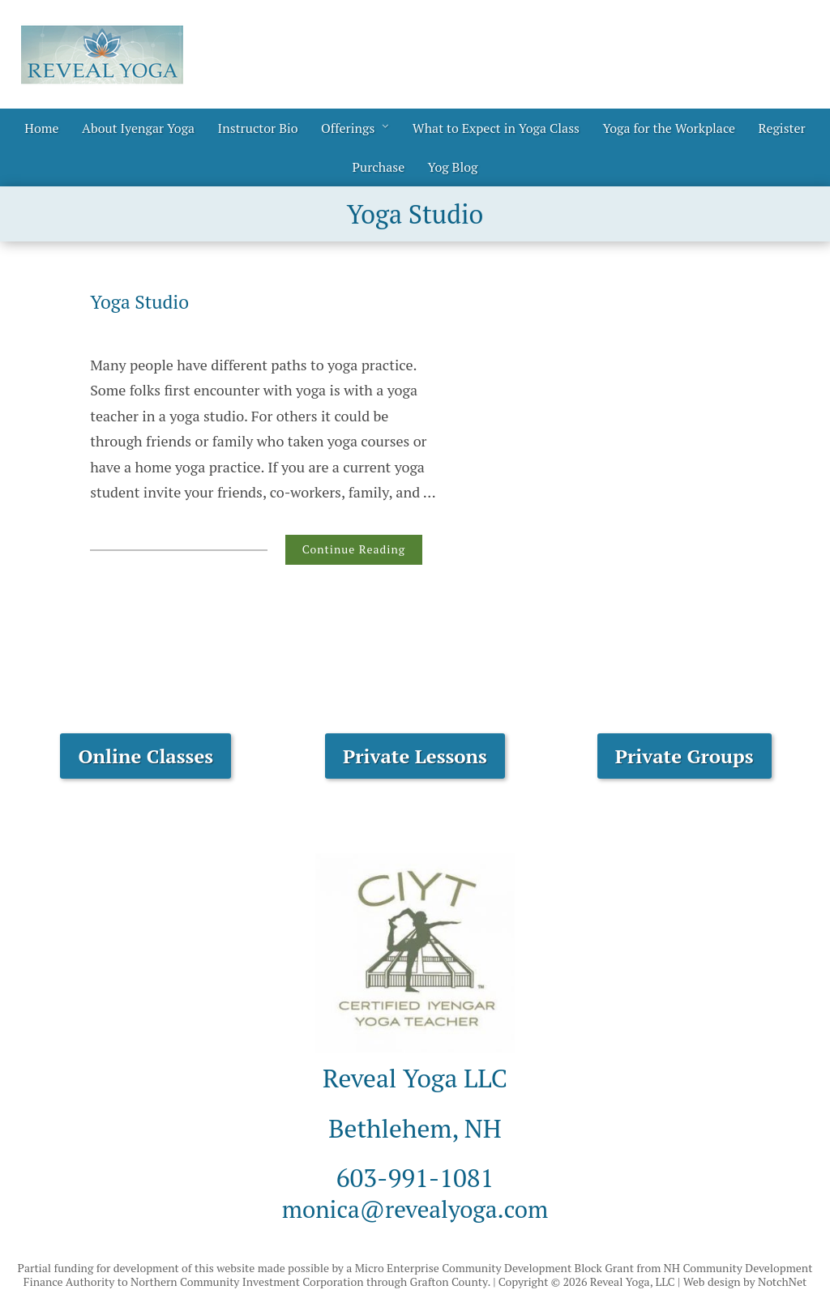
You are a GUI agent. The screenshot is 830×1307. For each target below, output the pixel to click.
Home (41, 128)
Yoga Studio (142, 301)
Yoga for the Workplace (668, 128)
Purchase (378, 167)
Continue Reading (353, 549)
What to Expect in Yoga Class (496, 128)
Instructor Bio (258, 128)
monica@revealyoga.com (415, 1208)
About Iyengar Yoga (138, 128)
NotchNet (782, 1281)
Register (782, 128)
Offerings (347, 128)
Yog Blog (453, 167)
